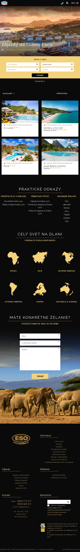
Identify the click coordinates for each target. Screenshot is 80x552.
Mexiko (67, 208)
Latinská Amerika (13, 302)
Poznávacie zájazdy (21, 478)
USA (66, 221)
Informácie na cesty (59, 454)
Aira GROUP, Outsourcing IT (71, 549)
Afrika (13, 271)
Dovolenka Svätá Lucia (13, 201)
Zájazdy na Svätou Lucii (40, 201)
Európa (40, 302)
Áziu (66, 526)
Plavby (21, 485)
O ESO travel (59, 441)
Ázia (40, 271)
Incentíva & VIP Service (59, 459)
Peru (67, 211)
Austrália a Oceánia (66, 302)
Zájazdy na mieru (21, 483)
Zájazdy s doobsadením (59, 457)
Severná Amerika (66, 271)
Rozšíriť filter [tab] (40, 81)
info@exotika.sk (23, 507)
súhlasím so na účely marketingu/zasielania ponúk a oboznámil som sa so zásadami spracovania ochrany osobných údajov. (59, 509)
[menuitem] (8, 93)
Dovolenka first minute (59, 478)
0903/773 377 (24, 501)
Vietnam (66, 218)
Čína (66, 201)
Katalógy (59, 446)
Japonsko (67, 204)
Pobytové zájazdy (21, 480)
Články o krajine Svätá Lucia (13, 204)
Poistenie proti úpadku (59, 449)
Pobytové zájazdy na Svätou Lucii (39, 212)
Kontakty (59, 444)
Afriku (69, 534)
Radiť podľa (7, 93)
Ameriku (69, 530)
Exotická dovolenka (59, 475)
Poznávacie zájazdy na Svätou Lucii (40, 205)
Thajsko (66, 214)
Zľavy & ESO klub (59, 452)
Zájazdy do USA (21, 488)
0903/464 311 (24, 504)
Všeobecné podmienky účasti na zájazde (59, 462)
